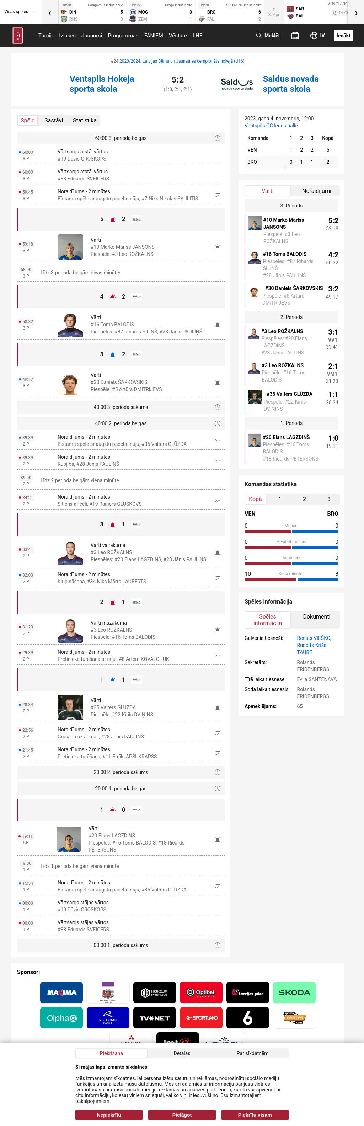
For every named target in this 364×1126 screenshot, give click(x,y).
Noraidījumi (316, 191)
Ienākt (343, 35)
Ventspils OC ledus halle (271, 125)
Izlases (67, 35)
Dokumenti (316, 616)
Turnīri (45, 35)
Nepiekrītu (109, 1115)
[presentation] (50, 12)
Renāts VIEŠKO (313, 638)
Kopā (255, 499)
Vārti (267, 191)
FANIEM (153, 35)
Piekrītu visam (255, 1115)
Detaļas (181, 1053)
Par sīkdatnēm (253, 1053)
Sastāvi (53, 120)
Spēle (27, 120)
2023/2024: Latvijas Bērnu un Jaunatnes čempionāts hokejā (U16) (182, 61)
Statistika (85, 120)
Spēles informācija (267, 620)
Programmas (123, 35)
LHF (197, 35)
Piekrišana (111, 1053)
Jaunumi (91, 35)
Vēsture (178, 35)
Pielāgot (182, 1115)
